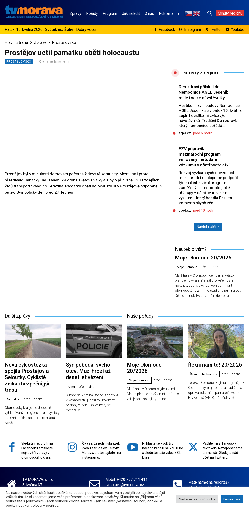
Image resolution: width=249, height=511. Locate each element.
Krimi (72, 394)
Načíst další (207, 238)
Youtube (237, 29)
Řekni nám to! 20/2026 (211, 374)
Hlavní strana (16, 42)
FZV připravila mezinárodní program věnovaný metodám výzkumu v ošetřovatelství (201, 165)
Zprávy (40, 42)
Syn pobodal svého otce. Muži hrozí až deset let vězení (91, 379)
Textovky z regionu (200, 73)
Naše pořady (140, 326)
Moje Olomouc (188, 277)
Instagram (192, 29)
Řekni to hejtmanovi (205, 383)
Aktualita (14, 399)
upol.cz (185, 221)
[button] (209, 13)
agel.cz (185, 139)
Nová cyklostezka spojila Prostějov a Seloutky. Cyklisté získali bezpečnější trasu (30, 382)
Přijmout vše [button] (231, 499)
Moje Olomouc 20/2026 (199, 268)
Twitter (216, 29)
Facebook (167, 29)
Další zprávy (17, 326)
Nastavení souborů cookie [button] (197, 499)
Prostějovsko (64, 42)
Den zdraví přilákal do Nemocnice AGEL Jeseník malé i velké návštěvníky (201, 95)
